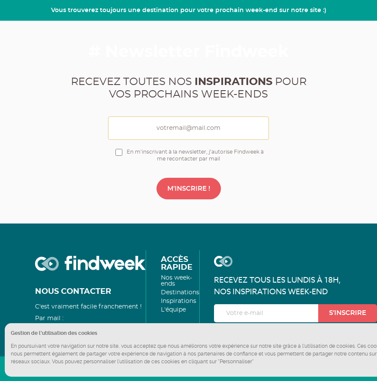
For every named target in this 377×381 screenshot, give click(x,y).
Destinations (180, 293)
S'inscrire (347, 313)
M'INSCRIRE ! (188, 189)
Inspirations (178, 301)
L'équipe (173, 310)
